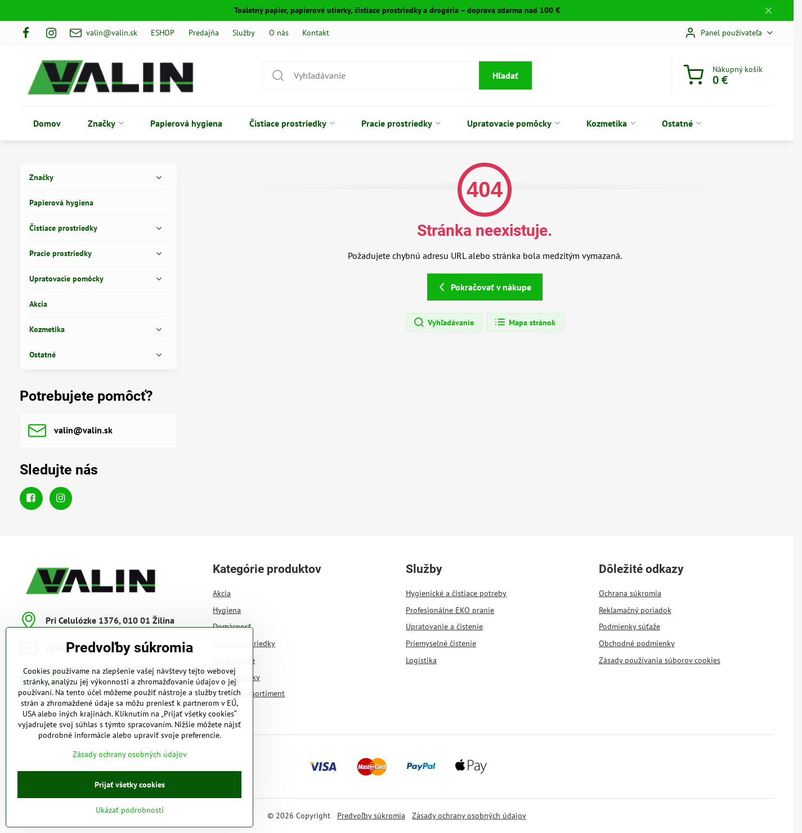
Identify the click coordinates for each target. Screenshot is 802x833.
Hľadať (505, 75)
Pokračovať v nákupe (483, 287)
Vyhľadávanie (443, 322)
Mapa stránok (524, 322)
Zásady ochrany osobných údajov (469, 815)
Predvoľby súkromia (371, 815)
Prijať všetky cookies (130, 804)
